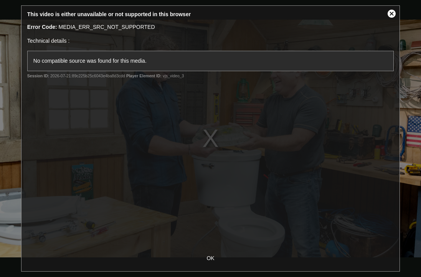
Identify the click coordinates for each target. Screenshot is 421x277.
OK (210, 258)
